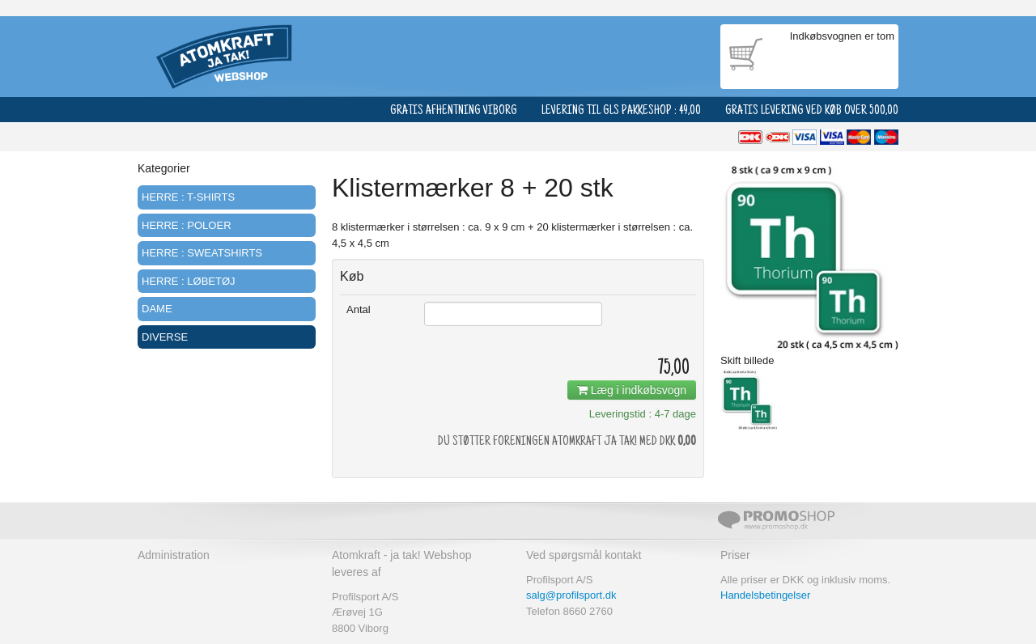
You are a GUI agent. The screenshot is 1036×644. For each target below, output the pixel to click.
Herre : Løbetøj (189, 281)
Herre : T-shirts (188, 197)
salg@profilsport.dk (571, 595)
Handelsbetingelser (765, 595)
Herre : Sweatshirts (202, 253)
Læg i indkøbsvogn (631, 389)
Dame (157, 309)
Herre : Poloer (186, 225)
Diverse (165, 337)
